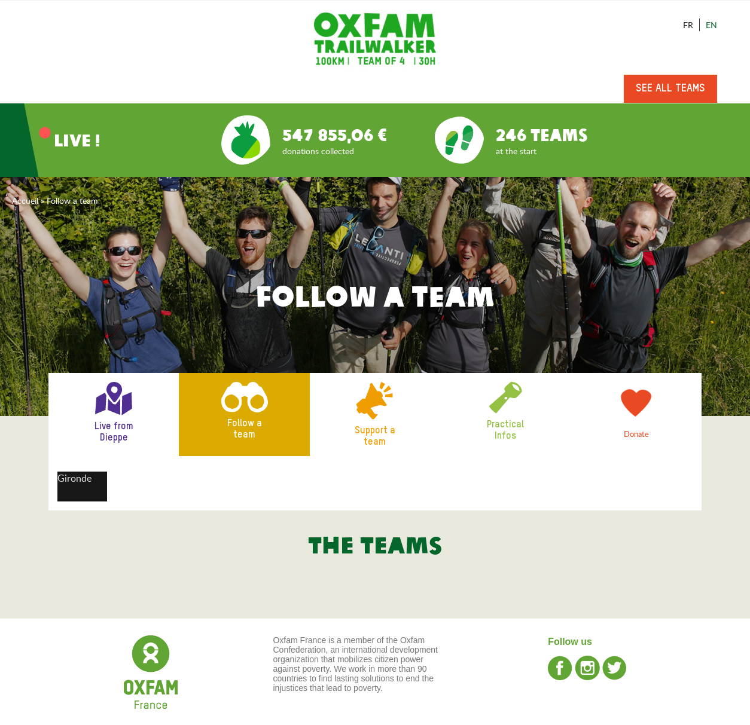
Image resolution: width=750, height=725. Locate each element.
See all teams (670, 88)
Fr (688, 24)
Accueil (25, 200)
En (711, 24)
